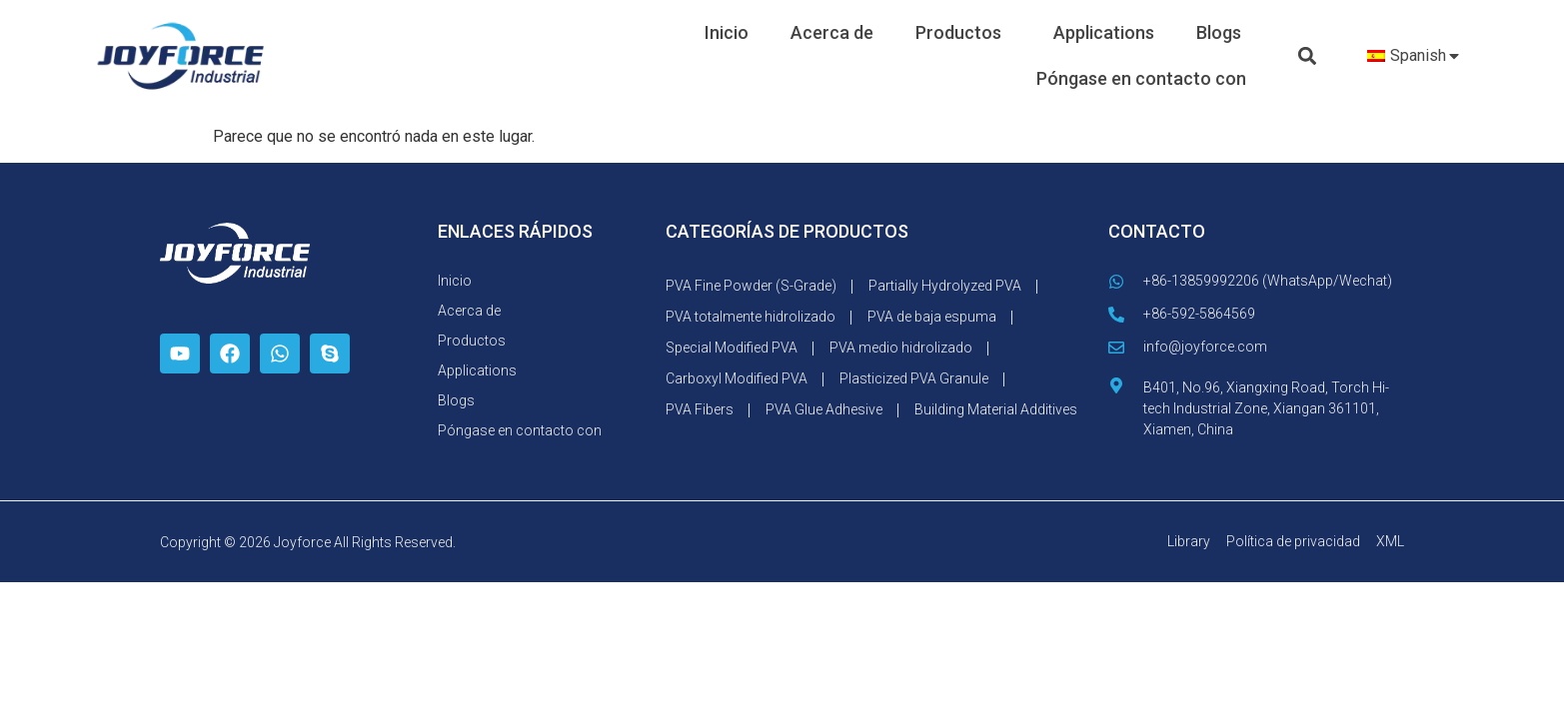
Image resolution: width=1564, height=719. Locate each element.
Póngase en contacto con (1141, 78)
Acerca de (831, 32)
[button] (1306, 56)
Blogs (1218, 32)
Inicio (727, 32)
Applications (1103, 32)
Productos (963, 32)
